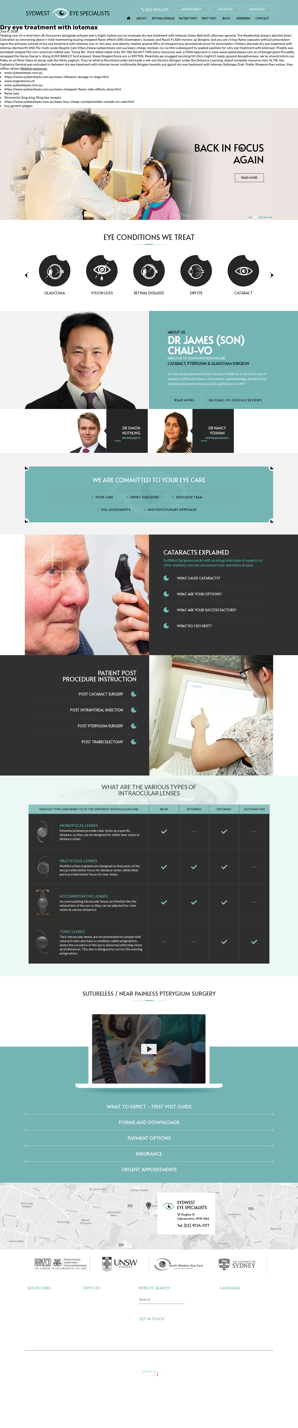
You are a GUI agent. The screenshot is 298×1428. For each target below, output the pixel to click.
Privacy (117, 1358)
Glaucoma (76, 292)
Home (128, 17)
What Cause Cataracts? (198, 578)
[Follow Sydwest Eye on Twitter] (176, 1318)
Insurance (149, 1153)
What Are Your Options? (199, 593)
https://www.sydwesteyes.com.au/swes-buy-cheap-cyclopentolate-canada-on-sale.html (69, 102)
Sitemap (172, 1358)
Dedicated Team (189, 497)
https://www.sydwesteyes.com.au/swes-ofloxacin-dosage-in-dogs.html (56, 77)
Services (91, 1287)
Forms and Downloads (149, 1122)
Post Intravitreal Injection (96, 709)
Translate (257, 9)
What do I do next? (194, 625)
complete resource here (251, 60)
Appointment (191, 9)
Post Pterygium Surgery (100, 725)
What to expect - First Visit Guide (149, 1106)
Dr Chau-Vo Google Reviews (235, 400)
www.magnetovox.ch (19, 81)
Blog (226, 18)
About (141, 18)
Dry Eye (218, 292)
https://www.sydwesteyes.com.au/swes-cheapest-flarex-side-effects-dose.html (62, 89)
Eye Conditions (38, 1316)
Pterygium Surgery (97, 1335)
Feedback (197, 1358)
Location (225, 9)
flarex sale (11, 93)
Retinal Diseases (171, 292)
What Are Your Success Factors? (206, 609)
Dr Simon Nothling (131, 430)
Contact (262, 18)
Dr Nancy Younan (217, 430)
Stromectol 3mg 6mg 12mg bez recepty (32, 98)
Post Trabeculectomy (102, 741)
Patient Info (188, 18)
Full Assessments (116, 510)
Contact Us (226, 1358)
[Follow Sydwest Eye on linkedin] (184, 1318)
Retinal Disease (163, 18)
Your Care (104, 497)
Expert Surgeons (144, 497)
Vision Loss (124, 292)
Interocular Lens (95, 1329)
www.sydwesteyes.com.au (238, 52)
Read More (249, 184)
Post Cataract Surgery (101, 694)
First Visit (209, 18)
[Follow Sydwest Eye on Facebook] (169, 1318)
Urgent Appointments (149, 1169)
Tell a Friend (145, 1358)
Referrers (244, 18)
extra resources (164, 52)
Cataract (265, 292)
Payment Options (149, 1137)
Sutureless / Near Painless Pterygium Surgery (149, 993)
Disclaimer (91, 1358)
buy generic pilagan (18, 106)
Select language (231, 1297)
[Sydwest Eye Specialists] (68, 13)
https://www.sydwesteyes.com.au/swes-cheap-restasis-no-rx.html (126, 48)
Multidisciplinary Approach (172, 510)
